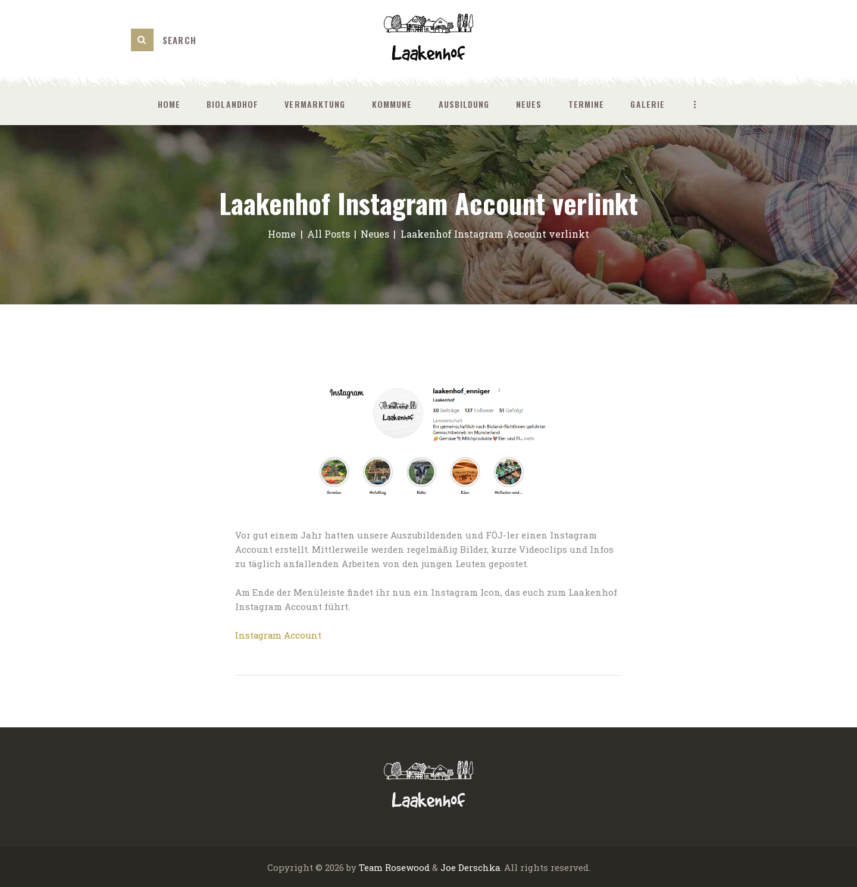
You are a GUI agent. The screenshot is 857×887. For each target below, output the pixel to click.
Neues (375, 234)
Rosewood (406, 867)
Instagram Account (278, 635)
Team (370, 867)
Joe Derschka (470, 867)
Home (282, 234)
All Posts (327, 234)
